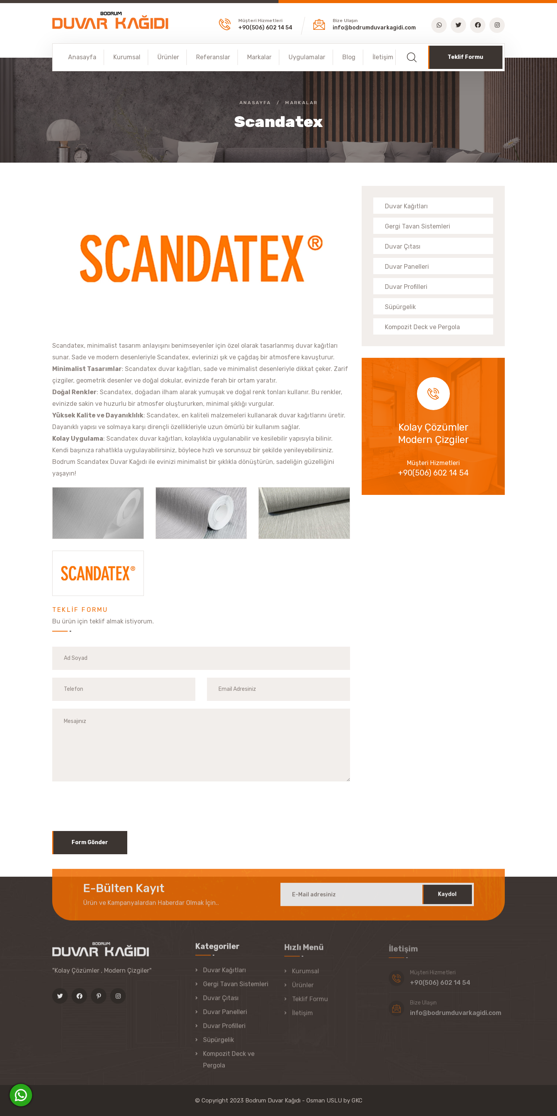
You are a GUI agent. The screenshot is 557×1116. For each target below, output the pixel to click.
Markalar (259, 57)
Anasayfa (82, 57)
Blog (348, 57)
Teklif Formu (465, 57)
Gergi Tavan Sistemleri (417, 226)
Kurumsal (126, 57)
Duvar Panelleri (407, 266)
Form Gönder (90, 842)
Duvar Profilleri (406, 286)
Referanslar (213, 57)
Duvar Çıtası (402, 246)
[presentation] (111, 804)
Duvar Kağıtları (406, 206)
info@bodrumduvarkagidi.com (374, 27)
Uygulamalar (307, 57)
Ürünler (168, 57)
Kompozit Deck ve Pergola (422, 327)
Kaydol (447, 900)
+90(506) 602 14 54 (265, 27)
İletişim (382, 57)
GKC (357, 1100)
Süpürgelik (400, 307)
